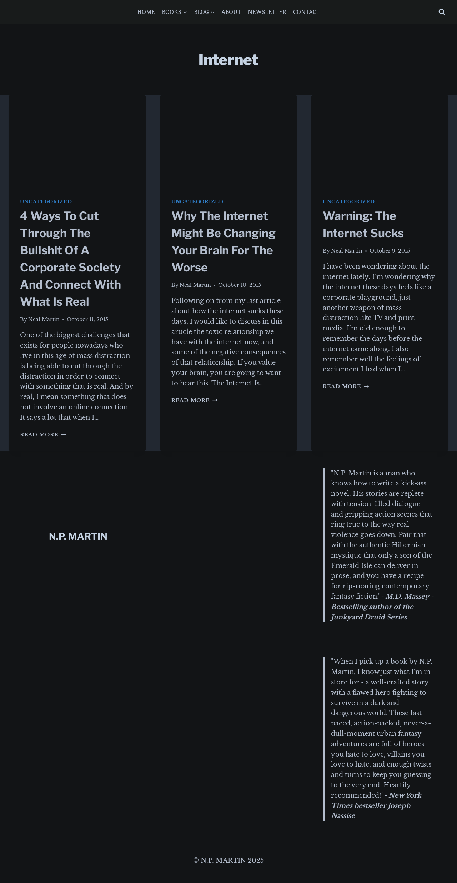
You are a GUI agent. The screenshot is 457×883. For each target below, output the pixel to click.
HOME (146, 11)
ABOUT (231, 11)
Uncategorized (46, 201)
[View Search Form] (441, 12)
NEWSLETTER (267, 11)
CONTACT (306, 11)
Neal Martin (44, 319)
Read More (43, 434)
